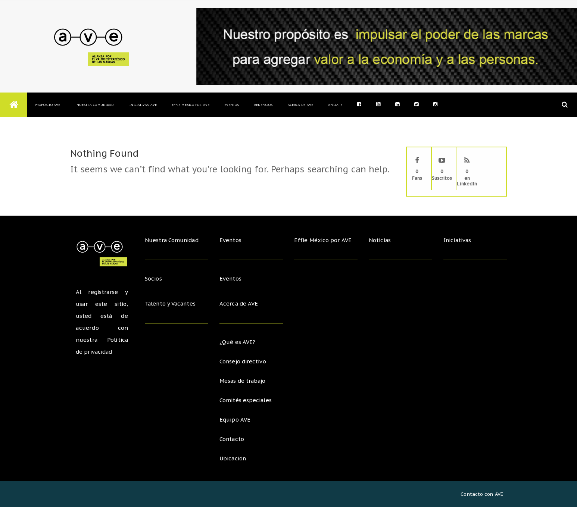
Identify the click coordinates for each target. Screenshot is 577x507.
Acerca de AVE (300, 105)
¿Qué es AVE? (237, 341)
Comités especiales (245, 400)
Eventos (231, 105)
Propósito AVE (47, 105)
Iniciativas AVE (143, 105)
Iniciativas (458, 240)
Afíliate (335, 105)
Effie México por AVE (190, 105)
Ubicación (233, 458)
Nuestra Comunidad (95, 105)
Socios (153, 278)
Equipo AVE (234, 419)
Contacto (232, 438)
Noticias (380, 240)
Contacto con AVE (482, 494)
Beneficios (263, 105)
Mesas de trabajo (243, 380)
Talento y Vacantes (171, 303)
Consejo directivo (243, 361)
